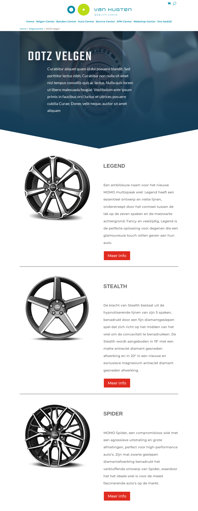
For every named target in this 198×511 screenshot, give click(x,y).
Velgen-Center (45, 21)
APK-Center (124, 21)
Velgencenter (36, 28)
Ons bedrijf (164, 21)
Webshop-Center (144, 21)
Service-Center (105, 21)
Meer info (117, 255)
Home (30, 21)
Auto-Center (86, 21)
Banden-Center (66, 21)
